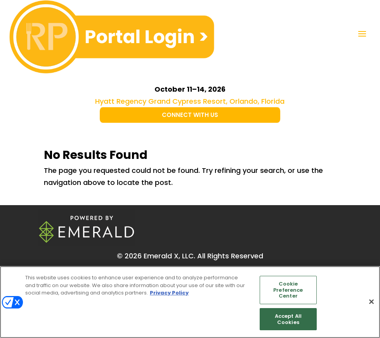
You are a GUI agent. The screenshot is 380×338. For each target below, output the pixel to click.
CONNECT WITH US (190, 115)
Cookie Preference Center (288, 291)
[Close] (371, 303)
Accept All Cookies (288, 321)
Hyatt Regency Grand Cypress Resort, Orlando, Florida (190, 101)
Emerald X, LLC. (169, 256)
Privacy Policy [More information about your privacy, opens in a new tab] (169, 294)
